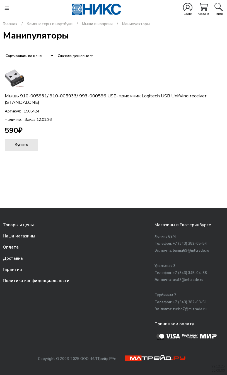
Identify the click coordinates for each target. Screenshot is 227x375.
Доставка (13, 258)
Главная (10, 24)
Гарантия (12, 269)
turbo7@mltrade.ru (190, 309)
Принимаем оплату (174, 324)
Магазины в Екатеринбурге (182, 225)
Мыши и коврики (97, 24)
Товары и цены (18, 225)
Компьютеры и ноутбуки (50, 24)
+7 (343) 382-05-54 (190, 243)
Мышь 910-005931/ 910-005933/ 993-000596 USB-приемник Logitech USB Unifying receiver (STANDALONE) (106, 99)
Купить (21, 144)
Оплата (11, 247)
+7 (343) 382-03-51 (190, 302)
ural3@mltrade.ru (188, 279)
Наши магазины (19, 236)
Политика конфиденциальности (36, 280)
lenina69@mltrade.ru (191, 250)
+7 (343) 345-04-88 (190, 272)
